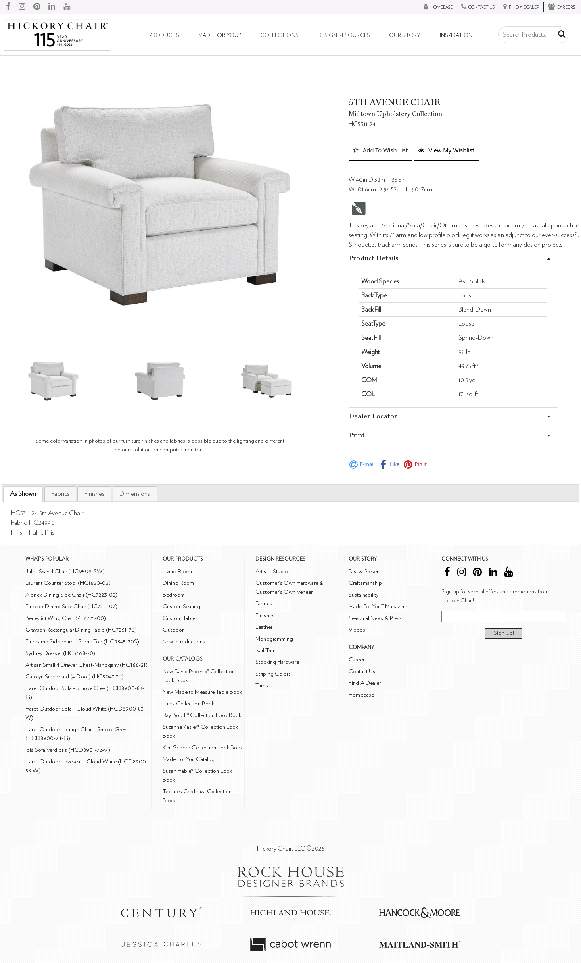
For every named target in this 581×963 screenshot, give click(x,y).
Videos (357, 630)
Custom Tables (180, 618)
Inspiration (456, 35)
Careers (358, 660)
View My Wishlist (446, 150)
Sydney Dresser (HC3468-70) (60, 653)
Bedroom (174, 595)
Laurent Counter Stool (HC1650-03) (68, 583)
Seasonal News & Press (375, 618)
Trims (261, 685)
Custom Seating (181, 606)
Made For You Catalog (189, 759)
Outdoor (173, 630)
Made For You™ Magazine (378, 606)
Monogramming (274, 639)
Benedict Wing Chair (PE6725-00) (65, 618)
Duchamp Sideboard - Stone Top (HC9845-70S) (82, 642)
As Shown (23, 494)
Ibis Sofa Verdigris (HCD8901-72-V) (67, 750)
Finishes (94, 494)
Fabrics (60, 494)
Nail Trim (265, 650)
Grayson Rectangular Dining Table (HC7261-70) (81, 630)
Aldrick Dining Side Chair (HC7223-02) (71, 595)
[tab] (23, 494)
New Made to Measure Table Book (202, 692)
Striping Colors (273, 674)
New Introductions (184, 642)
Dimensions (134, 494)
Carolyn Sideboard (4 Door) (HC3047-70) (74, 677)
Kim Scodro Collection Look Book (203, 748)
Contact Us (362, 671)
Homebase (361, 695)
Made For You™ (219, 35)
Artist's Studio (271, 571)
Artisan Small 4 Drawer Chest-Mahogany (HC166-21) (86, 665)
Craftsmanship (365, 583)
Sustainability (363, 595)
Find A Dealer (365, 683)
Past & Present (365, 571)
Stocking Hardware (277, 662)
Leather (263, 627)
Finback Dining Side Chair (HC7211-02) (71, 606)
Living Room (177, 571)
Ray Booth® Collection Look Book (202, 715)
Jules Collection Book (188, 704)
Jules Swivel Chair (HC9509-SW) (65, 571)
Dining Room (178, 583)
